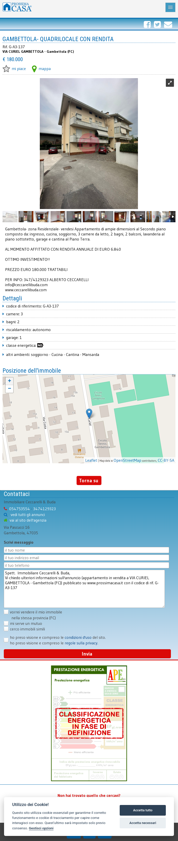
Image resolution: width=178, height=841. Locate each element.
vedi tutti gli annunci (28, 514)
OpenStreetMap (127, 460)
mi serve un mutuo (26, 623)
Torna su (88, 480)
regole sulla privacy (81, 642)
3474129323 (44, 508)
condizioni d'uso (78, 637)
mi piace (14, 68)
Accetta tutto (142, 810)
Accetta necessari (142, 823)
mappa (41, 68)
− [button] (9, 389)
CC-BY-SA (166, 460)
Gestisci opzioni (41, 828)
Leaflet (91, 460)
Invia (87, 654)
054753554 (19, 508)
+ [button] (9, 381)
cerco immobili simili (27, 628)
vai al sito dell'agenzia (28, 520)
